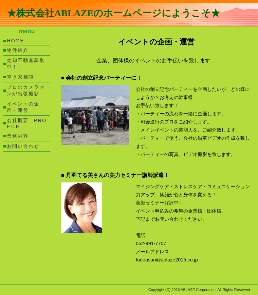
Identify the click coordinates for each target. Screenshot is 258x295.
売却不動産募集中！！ (26, 64)
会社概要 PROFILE (27, 123)
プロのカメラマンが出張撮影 (26, 90)
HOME (15, 40)
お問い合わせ (23, 146)
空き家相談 (20, 77)
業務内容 (18, 136)
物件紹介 (18, 50)
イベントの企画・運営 (23, 107)
